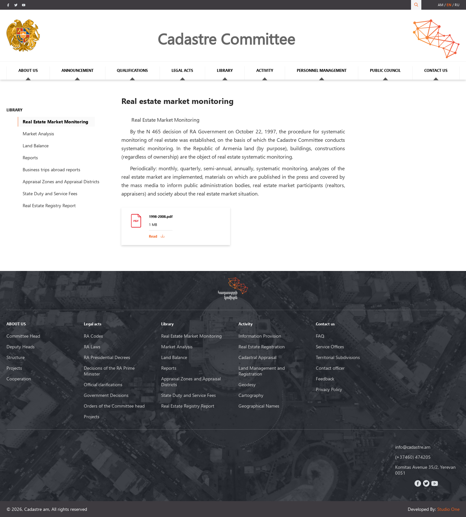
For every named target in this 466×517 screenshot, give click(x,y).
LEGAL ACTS (182, 70)
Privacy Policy (329, 389)
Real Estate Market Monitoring (191, 336)
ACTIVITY (264, 70)
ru (457, 5)
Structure (15, 357)
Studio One (448, 509)
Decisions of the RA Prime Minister (109, 371)
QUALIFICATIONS (132, 70)
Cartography (251, 395)
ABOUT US (28, 70)
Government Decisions (106, 395)
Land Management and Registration (262, 371)
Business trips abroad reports (51, 169)
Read (153, 236)
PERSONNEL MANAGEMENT (322, 70)
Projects (14, 368)
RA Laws (92, 347)
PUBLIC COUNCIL (385, 70)
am (440, 5)
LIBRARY (225, 70)
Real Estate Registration (262, 347)
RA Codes (93, 336)
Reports (30, 157)
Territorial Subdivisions (338, 357)
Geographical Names (259, 406)
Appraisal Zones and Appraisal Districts (61, 181)
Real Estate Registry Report (49, 205)
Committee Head (23, 336)
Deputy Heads (20, 347)
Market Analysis (38, 133)
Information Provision (260, 336)
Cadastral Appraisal (257, 357)
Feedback (325, 379)
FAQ (320, 336)
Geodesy (247, 385)
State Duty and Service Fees (50, 193)
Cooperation (18, 379)
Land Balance (36, 145)
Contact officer (330, 368)
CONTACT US (436, 70)
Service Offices (330, 347)
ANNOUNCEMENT (77, 70)
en (449, 5)
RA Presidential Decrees (107, 357)
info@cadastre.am (412, 447)
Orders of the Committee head (114, 406)
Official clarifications (103, 385)
